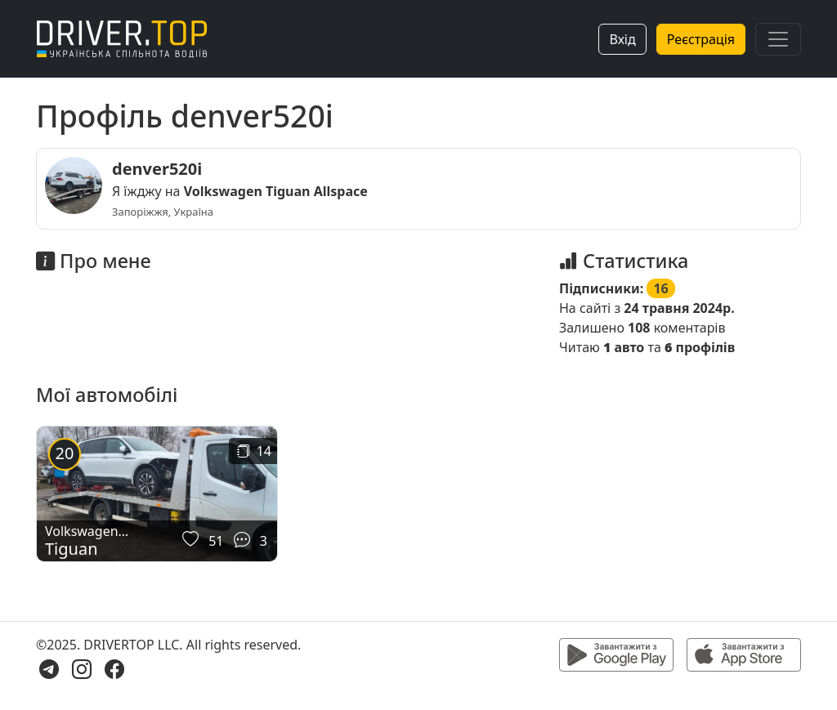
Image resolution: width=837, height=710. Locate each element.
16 (660, 288)
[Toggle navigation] (778, 39)
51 (215, 541)
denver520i (157, 169)
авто (623, 347)
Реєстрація (701, 39)
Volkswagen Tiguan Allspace (276, 191)
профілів (700, 347)
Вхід (622, 39)
